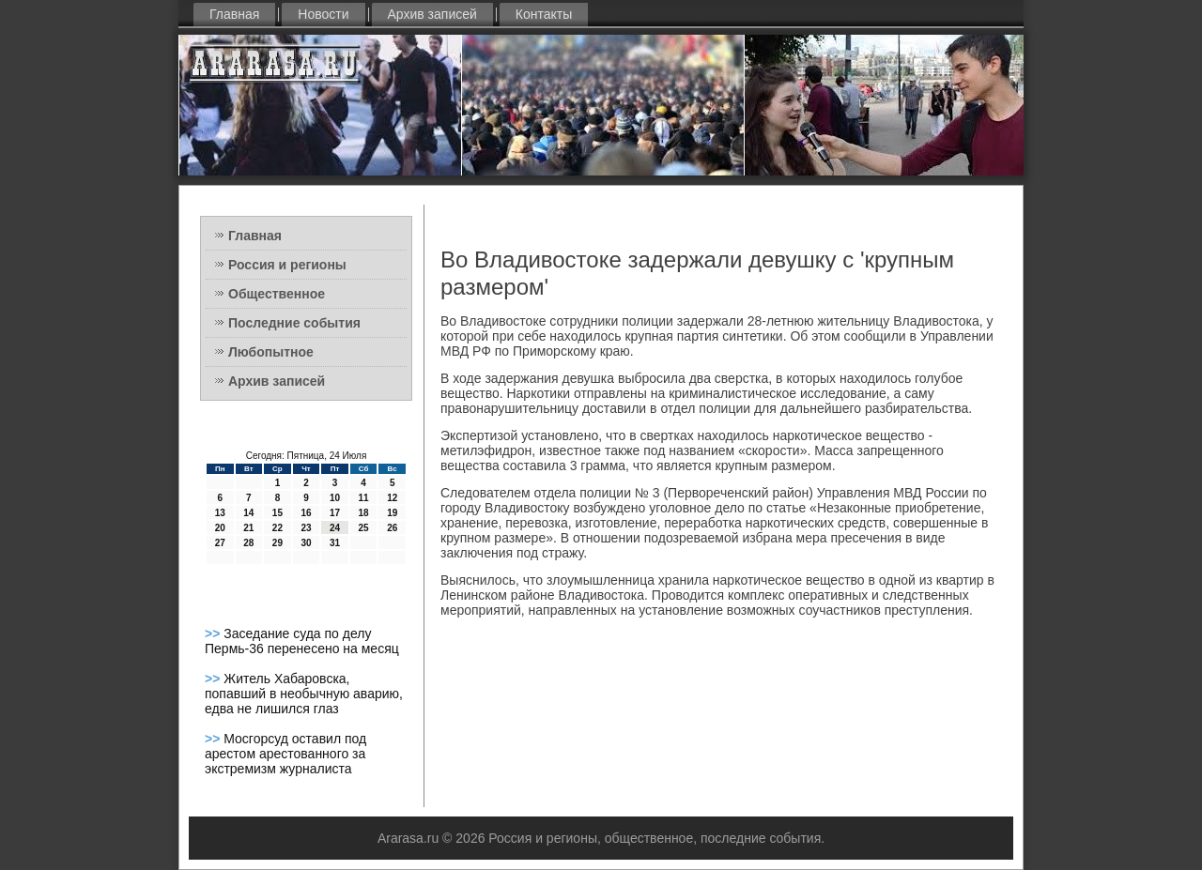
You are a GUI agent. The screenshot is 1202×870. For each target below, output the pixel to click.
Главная (234, 14)
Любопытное (271, 351)
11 (364, 498)
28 (248, 543)
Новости (323, 14)
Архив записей (432, 14)
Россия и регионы (287, 264)
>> (214, 633)
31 (335, 543)
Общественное (276, 293)
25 (364, 528)
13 (220, 513)
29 (277, 543)
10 (335, 498)
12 (392, 498)
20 (220, 528)
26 (392, 528)
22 (277, 528)
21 (248, 528)
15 (277, 513)
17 (335, 513)
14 (248, 513)
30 (305, 543)
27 (220, 543)
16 (305, 513)
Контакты (544, 14)
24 (335, 528)
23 (305, 528)
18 (364, 513)
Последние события (294, 322)
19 (392, 513)
